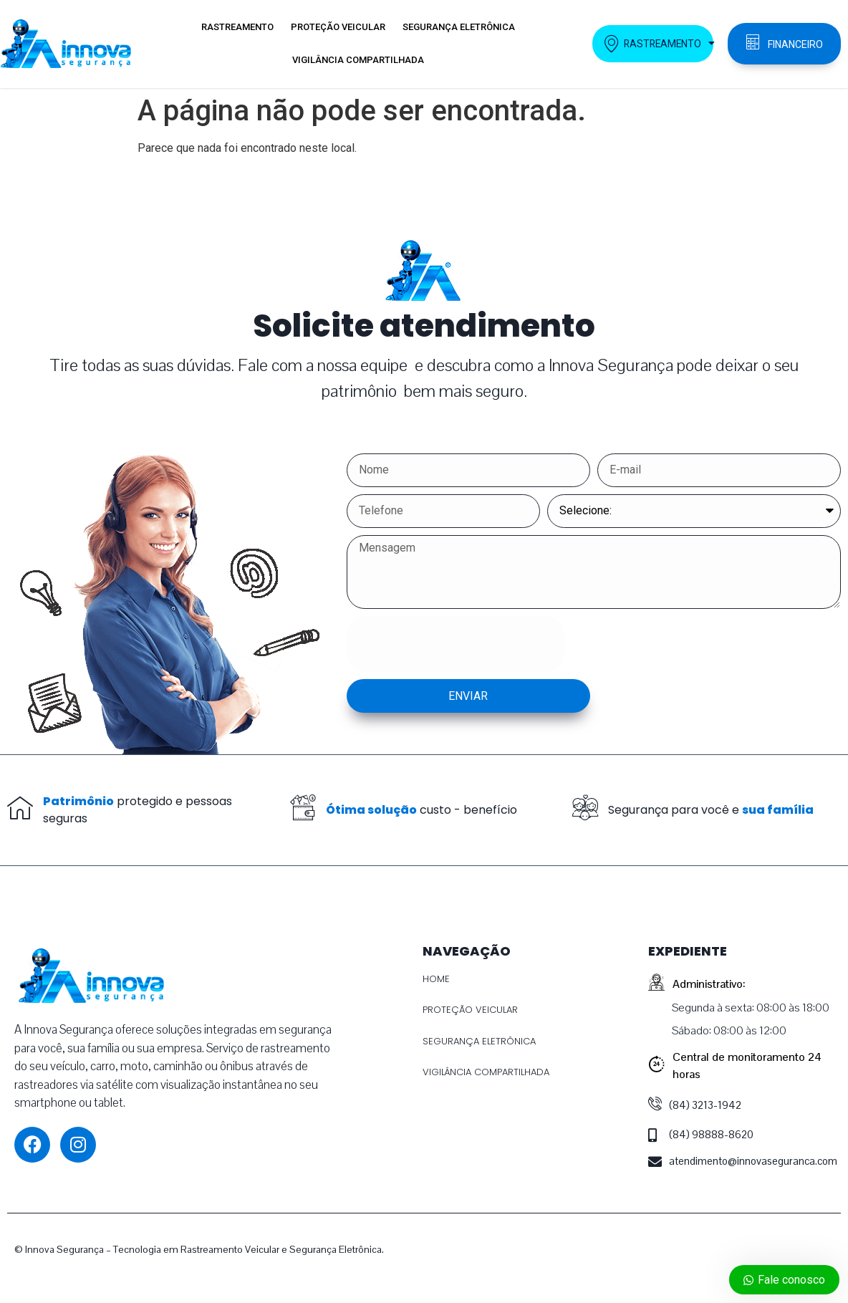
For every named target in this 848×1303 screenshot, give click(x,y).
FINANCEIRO (795, 44)
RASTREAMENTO (237, 26)
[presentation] (455, 644)
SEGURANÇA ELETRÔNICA (459, 26)
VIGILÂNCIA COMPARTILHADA (358, 59)
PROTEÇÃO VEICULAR (338, 26)
